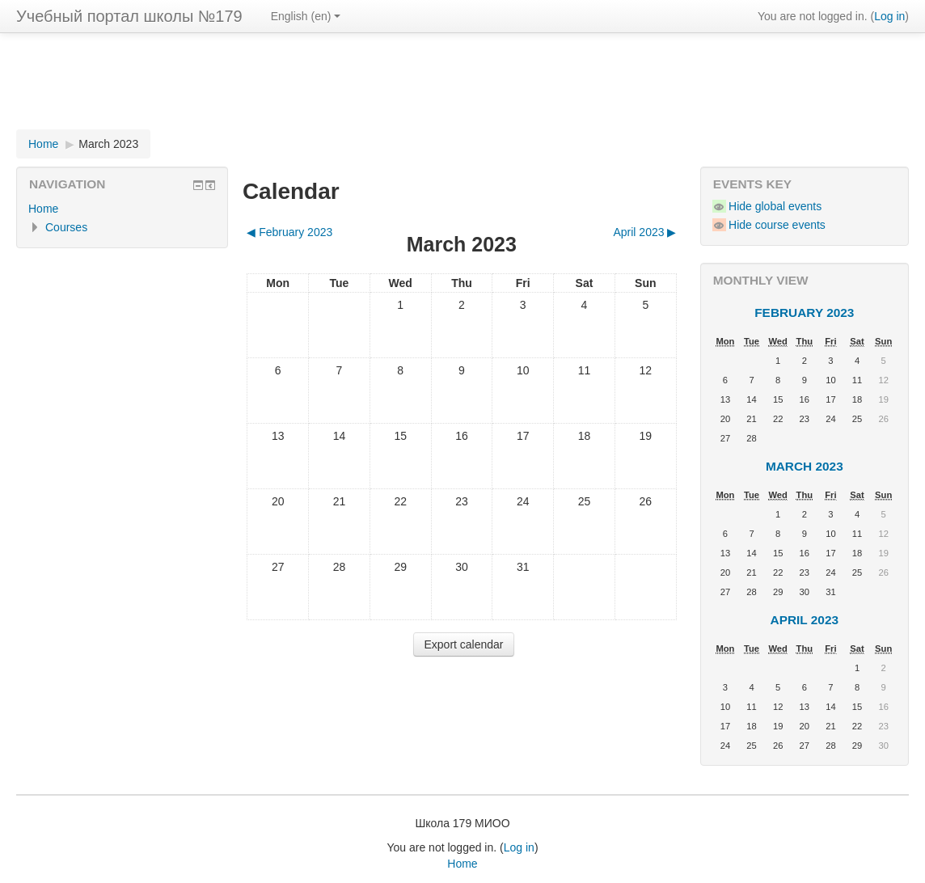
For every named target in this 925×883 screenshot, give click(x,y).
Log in (889, 16)
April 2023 (804, 620)
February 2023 (804, 312)
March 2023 (108, 143)
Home (43, 143)
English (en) (306, 16)
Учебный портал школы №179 (129, 16)
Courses (66, 227)
